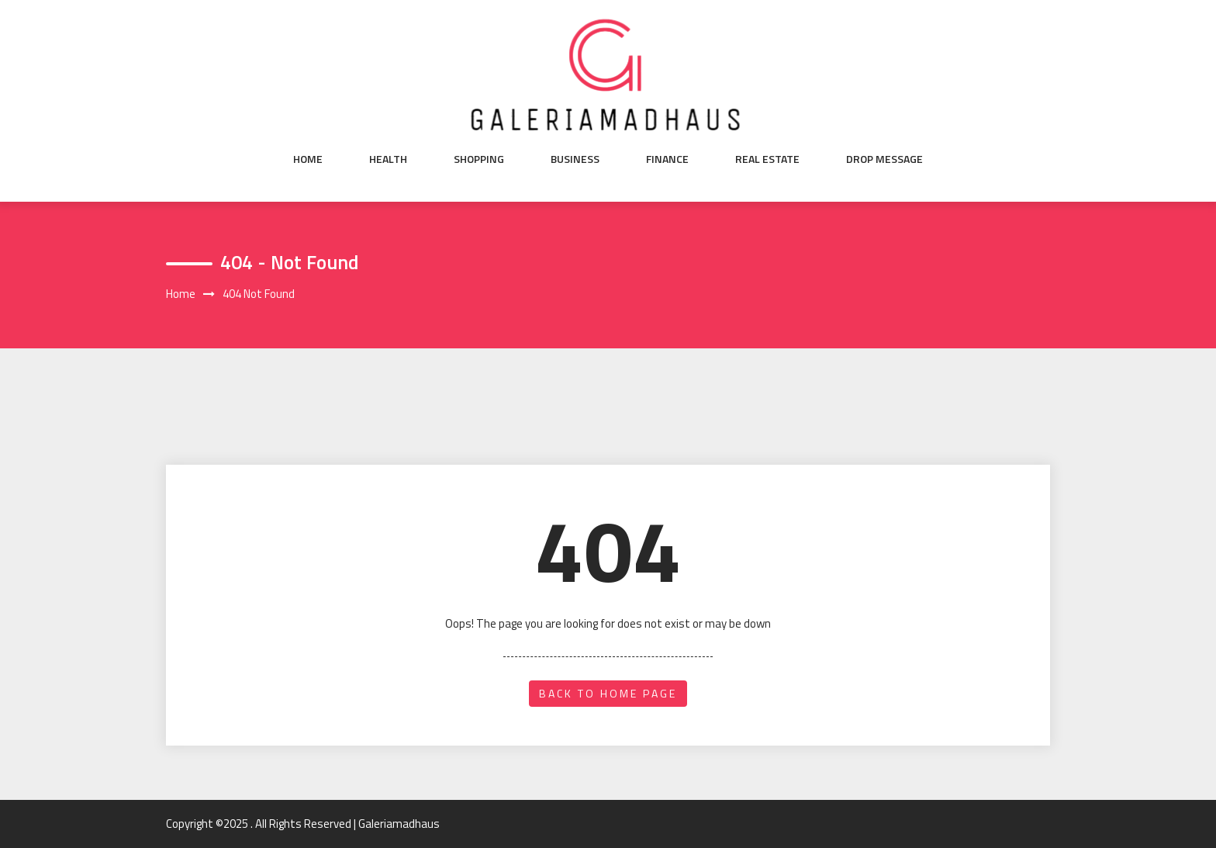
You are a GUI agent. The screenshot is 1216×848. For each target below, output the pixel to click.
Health (388, 159)
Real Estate (767, 159)
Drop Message (884, 159)
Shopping (479, 159)
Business (575, 159)
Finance (667, 159)
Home (308, 159)
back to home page (608, 693)
